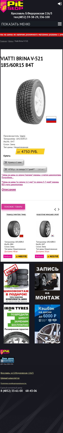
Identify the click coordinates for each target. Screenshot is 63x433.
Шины (10, 41)
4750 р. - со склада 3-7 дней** (26, 169)
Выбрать (6, 256)
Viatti (22, 135)
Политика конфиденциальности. (14, 383)
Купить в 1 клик (15, 162)
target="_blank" (11, 353)
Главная (3, 41)
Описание (9, 189)
